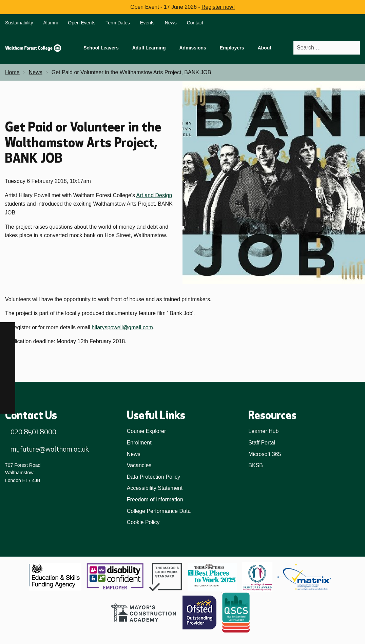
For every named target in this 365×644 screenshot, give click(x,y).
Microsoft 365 (264, 454)
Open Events (81, 22)
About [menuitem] (264, 47)
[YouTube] (7, 390)
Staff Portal (261, 442)
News (171, 22)
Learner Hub (263, 431)
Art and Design (154, 195)
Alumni (50, 22)
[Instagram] (7, 345)
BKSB (255, 465)
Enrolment (139, 442)
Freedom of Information (155, 499)
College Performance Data (159, 511)
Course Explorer (146, 431)
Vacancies (139, 465)
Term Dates (117, 22)
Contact (195, 22)
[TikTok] (7, 360)
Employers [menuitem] (232, 47)
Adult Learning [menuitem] (149, 47)
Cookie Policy (143, 522)
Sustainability (19, 22)
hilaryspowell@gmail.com (122, 327)
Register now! (218, 7)
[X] (7, 406)
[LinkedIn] (7, 375)
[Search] (354, 48)
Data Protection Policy (153, 477)
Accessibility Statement (155, 488)
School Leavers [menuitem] (101, 47)
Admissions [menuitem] (192, 47)
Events (147, 22)
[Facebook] (7, 329)
